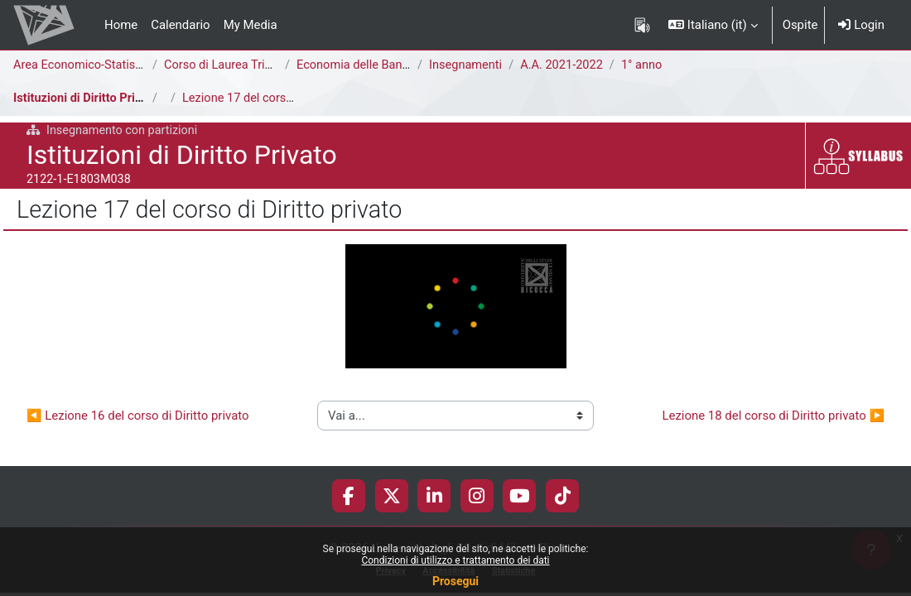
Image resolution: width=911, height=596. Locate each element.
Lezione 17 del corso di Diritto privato (284, 98)
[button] (713, 25)
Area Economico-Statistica (86, 65)
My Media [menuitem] (250, 24)
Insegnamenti (466, 65)
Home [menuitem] (120, 24)
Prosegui (455, 581)
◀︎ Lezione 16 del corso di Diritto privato (138, 414)
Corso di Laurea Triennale (234, 65)
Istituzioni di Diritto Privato (87, 98)
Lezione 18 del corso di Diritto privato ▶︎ (773, 414)
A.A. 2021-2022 (565, 65)
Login (861, 24)
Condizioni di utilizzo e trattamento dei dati (455, 560)
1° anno (646, 65)
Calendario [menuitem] (180, 24)
